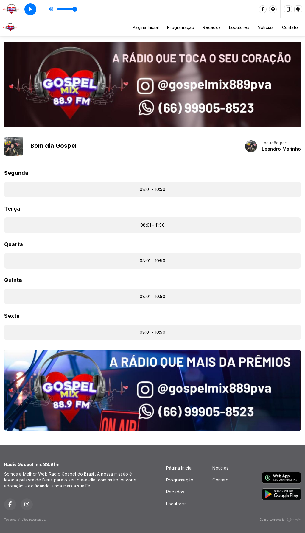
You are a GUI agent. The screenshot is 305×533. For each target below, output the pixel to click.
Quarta (13, 244)
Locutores (239, 27)
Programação (180, 27)
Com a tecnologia (280, 520)
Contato (290, 27)
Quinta (13, 280)
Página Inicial (146, 27)
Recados (211, 27)
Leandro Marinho (281, 149)
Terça (12, 208)
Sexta (12, 316)
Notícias (266, 27)
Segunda (16, 173)
